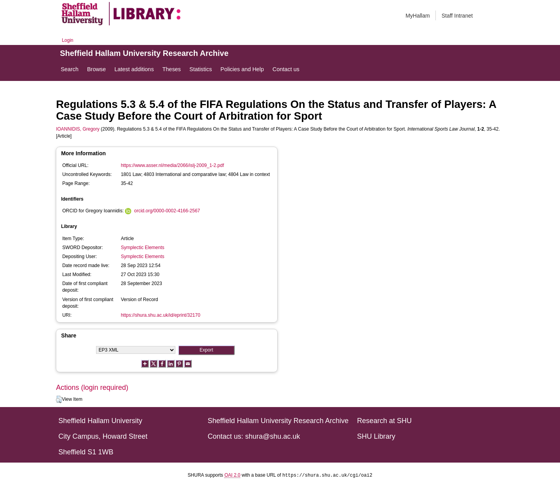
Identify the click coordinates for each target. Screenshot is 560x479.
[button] (59, 400)
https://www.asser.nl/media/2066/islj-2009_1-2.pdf (172, 165)
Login (67, 40)
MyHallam (417, 16)
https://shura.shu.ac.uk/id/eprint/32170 (160, 315)
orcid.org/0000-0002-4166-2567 (167, 210)
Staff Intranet (457, 16)
